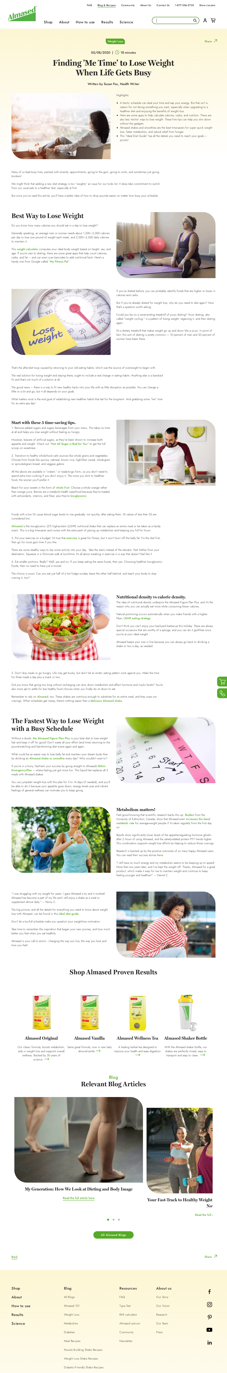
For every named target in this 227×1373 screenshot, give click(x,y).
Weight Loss (115, 41)
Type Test (125, 1262)
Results (107, 22)
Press (159, 1289)
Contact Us (163, 5)
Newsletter (126, 1297)
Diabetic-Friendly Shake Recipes (83, 1324)
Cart (213, 20)
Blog (68, 1245)
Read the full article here (47, 1160)
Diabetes (69, 1289)
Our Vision (163, 1262)
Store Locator (207, 5)
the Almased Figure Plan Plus (51, 738)
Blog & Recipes (107, 5)
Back (14, 1213)
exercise (71, 538)
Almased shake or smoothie (47, 758)
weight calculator (27, 249)
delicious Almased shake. (107, 701)
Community (128, 5)
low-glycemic (78, 496)
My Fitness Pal (59, 262)
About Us (145, 5)
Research (161, 1271)
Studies (189, 815)
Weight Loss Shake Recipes (81, 1315)
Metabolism (71, 1280)
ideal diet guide (69, 914)
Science (126, 22)
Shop (48, 22)
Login (205, 20)
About (64, 22)
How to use (85, 22)
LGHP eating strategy (137, 618)
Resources (128, 1245)
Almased (16, 526)
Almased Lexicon (129, 1280)
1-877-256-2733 (184, 5)
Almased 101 (72, 1262)
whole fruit (62, 488)
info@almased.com (146, 1337)
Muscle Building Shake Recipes (83, 1306)
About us (163, 1245)
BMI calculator (128, 1271)
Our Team (162, 1280)
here (160, 855)
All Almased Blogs (113, 1191)
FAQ (89, 5)
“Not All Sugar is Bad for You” (69, 444)
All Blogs (69, 1254)
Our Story (162, 1254)
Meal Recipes (72, 1297)
